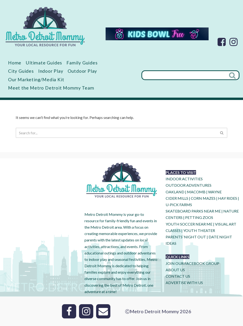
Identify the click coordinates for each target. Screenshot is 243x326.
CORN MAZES (203, 198)
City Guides (21, 71)
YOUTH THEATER (199, 230)
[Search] (183, 75)
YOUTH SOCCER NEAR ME (189, 224)
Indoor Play (50, 71)
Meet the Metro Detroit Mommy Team (51, 88)
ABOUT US (175, 269)
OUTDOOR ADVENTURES (188, 185)
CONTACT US (178, 276)
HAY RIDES (227, 198)
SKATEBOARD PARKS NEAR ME (193, 211)
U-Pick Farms (179, 204)
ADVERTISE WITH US (184, 282)
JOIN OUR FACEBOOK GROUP (192, 263)
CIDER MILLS (177, 198)
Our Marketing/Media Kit (36, 79)
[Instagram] (233, 42)
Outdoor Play (82, 71)
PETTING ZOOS (199, 217)
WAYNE (215, 192)
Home (14, 62)
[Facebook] (222, 42)
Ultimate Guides (44, 62)
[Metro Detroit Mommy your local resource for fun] (45, 26)
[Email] (103, 311)
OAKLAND (175, 192)
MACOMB (196, 192)
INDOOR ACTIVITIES (184, 179)
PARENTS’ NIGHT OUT (186, 237)
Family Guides (82, 62)
